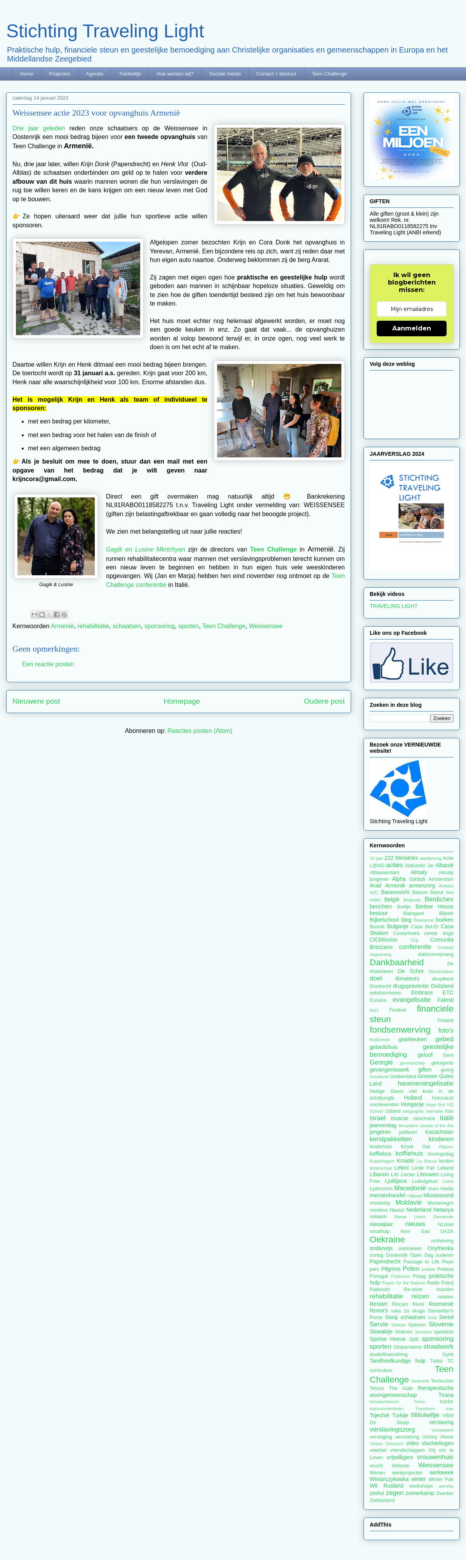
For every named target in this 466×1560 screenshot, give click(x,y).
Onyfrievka (441, 1248)
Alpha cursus (408, 879)
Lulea (448, 1181)
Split (414, 1339)
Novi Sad (414, 1231)
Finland (446, 1020)
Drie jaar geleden (38, 128)
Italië (447, 1118)
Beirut (437, 892)
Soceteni (423, 1332)
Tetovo (377, 1388)
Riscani (400, 1304)
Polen (411, 1268)
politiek (428, 1269)
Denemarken (441, 971)
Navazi (397, 1210)
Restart (378, 1304)
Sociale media (225, 74)
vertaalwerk (442, 1430)
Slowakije (381, 1331)
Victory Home (438, 1437)
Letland (446, 1168)
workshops (421, 1486)
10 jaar (376, 858)
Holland (413, 1097)
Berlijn (404, 907)
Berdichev (439, 899)
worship (446, 1486)
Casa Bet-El (424, 926)
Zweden (445, 1493)
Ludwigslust (425, 1181)
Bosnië (377, 926)
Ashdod (446, 886)
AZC (374, 892)
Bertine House (435, 906)
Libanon (379, 1174)
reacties (445, 1289)
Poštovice (400, 1276)
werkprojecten (407, 1473)
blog (406, 920)
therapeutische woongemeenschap (412, 1391)
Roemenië (441, 1304)
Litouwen (428, 1174)
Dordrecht (380, 986)
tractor (447, 1401)
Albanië (444, 865)
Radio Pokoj (440, 1283)
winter (418, 1479)
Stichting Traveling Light (105, 31)
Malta (433, 1188)
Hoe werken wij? (174, 74)
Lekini (402, 1168)
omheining (442, 1241)
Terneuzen (442, 1381)
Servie (379, 1324)
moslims (379, 1210)
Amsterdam (441, 879)
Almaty (418, 872)
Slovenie (441, 1324)
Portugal (379, 1276)
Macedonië (410, 1188)
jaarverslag (383, 1125)
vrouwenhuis (435, 1457)
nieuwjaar (381, 1224)
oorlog (376, 1255)
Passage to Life (421, 1262)
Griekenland (403, 1076)
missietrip (380, 1203)
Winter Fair (441, 1479)
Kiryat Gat (415, 1146)
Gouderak (379, 1076)
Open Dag (421, 1255)
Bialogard (413, 913)
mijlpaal (414, 1195)
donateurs (407, 978)
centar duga (439, 933)
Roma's (379, 1310)
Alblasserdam (384, 872)
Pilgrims (391, 1269)
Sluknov (404, 1332)
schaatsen (127, 626)
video (412, 1443)
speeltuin (444, 1332)
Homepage (182, 701)
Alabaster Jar (419, 865)
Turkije (400, 1415)
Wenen (377, 1473)
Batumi (420, 892)
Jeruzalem (408, 1125)
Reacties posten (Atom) (199, 730)
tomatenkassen (384, 1401)
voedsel (378, 1450)
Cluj (414, 940)
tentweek (420, 1381)
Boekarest (423, 920)
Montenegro (441, 1203)
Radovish (380, 1289)
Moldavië (409, 1202)
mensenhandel (387, 1195)
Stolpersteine (407, 1347)
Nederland (418, 1210)
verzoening (407, 1437)
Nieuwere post (36, 701)
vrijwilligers (400, 1457)
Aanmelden (411, 328)
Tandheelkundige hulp (398, 1361)
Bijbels (446, 913)
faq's (374, 1010)
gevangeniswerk (389, 1069)
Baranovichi (395, 892)
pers (374, 1269)
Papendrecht (385, 1261)
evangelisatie (412, 999)
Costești (446, 947)
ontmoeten (410, 1248)
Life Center (403, 1174)
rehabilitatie (93, 626)
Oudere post (324, 701)
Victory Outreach (386, 1443)
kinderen (441, 1139)
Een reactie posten (48, 664)
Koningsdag (441, 1154)
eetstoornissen (386, 993)
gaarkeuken (412, 1039)
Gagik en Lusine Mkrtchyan (145, 549)
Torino (419, 1401)
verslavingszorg (392, 1429)
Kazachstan (439, 1132)
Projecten (59, 74)
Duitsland (442, 986)
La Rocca (426, 1161)
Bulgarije (397, 926)
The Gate (401, 1388)
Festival (397, 1010)
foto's (446, 1030)
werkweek (441, 1472)
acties (394, 865)
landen (446, 1161)
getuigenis (442, 1063)
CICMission (384, 939)
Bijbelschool (384, 920)
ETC (448, 992)
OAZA (447, 1231)
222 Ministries (401, 858)
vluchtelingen (438, 1443)
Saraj (391, 1317)
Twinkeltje (130, 74)
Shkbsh (398, 1325)
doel (376, 978)
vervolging (381, 1437)
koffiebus (380, 1154)
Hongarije (412, 1104)
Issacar (399, 1118)
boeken (445, 920)
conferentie (415, 946)
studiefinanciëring (389, 1354)
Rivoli (418, 1304)
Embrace (422, 992)
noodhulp (380, 1231)
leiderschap (381, 1168)
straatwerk (439, 1346)
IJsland (392, 1111)
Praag (419, 1276)
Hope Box (435, 1104)
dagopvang (380, 954)
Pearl (448, 1262)
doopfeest (443, 979)
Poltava (445, 1269)
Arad (375, 885)
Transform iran (434, 1408)
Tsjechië (379, 1415)
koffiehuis (409, 1153)
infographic (413, 1111)
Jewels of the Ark (437, 1125)
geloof (425, 1055)
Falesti (446, 1000)
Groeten (428, 1076)
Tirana (446, 1395)
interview (434, 1111)
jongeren (380, 1132)
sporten (188, 626)
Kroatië (405, 1161)
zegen (395, 1493)
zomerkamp (420, 1493)
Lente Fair (423, 1168)
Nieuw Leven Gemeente (424, 1216)
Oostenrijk (397, 1255)
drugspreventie (411, 986)
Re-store (413, 1289)
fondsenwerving (400, 1030)
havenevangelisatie (426, 1083)
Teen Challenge (329, 74)
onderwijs (381, 1248)
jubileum (408, 1132)
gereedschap (412, 1063)
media (447, 1188)
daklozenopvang (436, 954)
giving (447, 1070)
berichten (381, 906)
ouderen (445, 1255)
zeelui (377, 1493)
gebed (444, 1039)
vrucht (376, 1466)
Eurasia (378, 1000)
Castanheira (406, 933)
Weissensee (266, 626)
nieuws (415, 1224)
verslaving (441, 1422)
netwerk (378, 1216)
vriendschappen (407, 1450)
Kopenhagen (382, 1161)
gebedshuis (384, 1047)
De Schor (411, 971)
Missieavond (438, 1195)
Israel (378, 1118)
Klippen (446, 1146)
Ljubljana (396, 1181)
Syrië (448, 1354)
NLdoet (446, 1224)
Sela (432, 1317)
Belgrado (412, 900)
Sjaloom (417, 1325)
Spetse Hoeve (388, 1339)
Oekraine (387, 1239)
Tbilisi (436, 1361)
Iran (449, 1111)
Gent (448, 1055)
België (392, 899)
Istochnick (424, 1118)
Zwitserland (382, 1500)
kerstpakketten (391, 1139)
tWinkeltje (425, 1415)
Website (400, 1466)
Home (27, 74)
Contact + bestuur (276, 74)
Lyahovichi (381, 1188)
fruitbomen (380, 1039)
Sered (446, 1317)
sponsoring (159, 626)
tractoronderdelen (387, 1408)
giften (424, 1069)
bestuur (379, 913)
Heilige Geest (386, 1091)
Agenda (94, 74)
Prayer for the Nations (403, 1283)
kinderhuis (381, 1146)
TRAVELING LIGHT (393, 606)
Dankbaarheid (397, 962)
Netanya (443, 1210)
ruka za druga (408, 1311)
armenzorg (422, 885)
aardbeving (430, 858)
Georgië (381, 1062)
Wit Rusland (386, 1486)
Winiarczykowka (389, 1479)
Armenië (62, 626)
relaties (446, 1297)
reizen (420, 1296)
